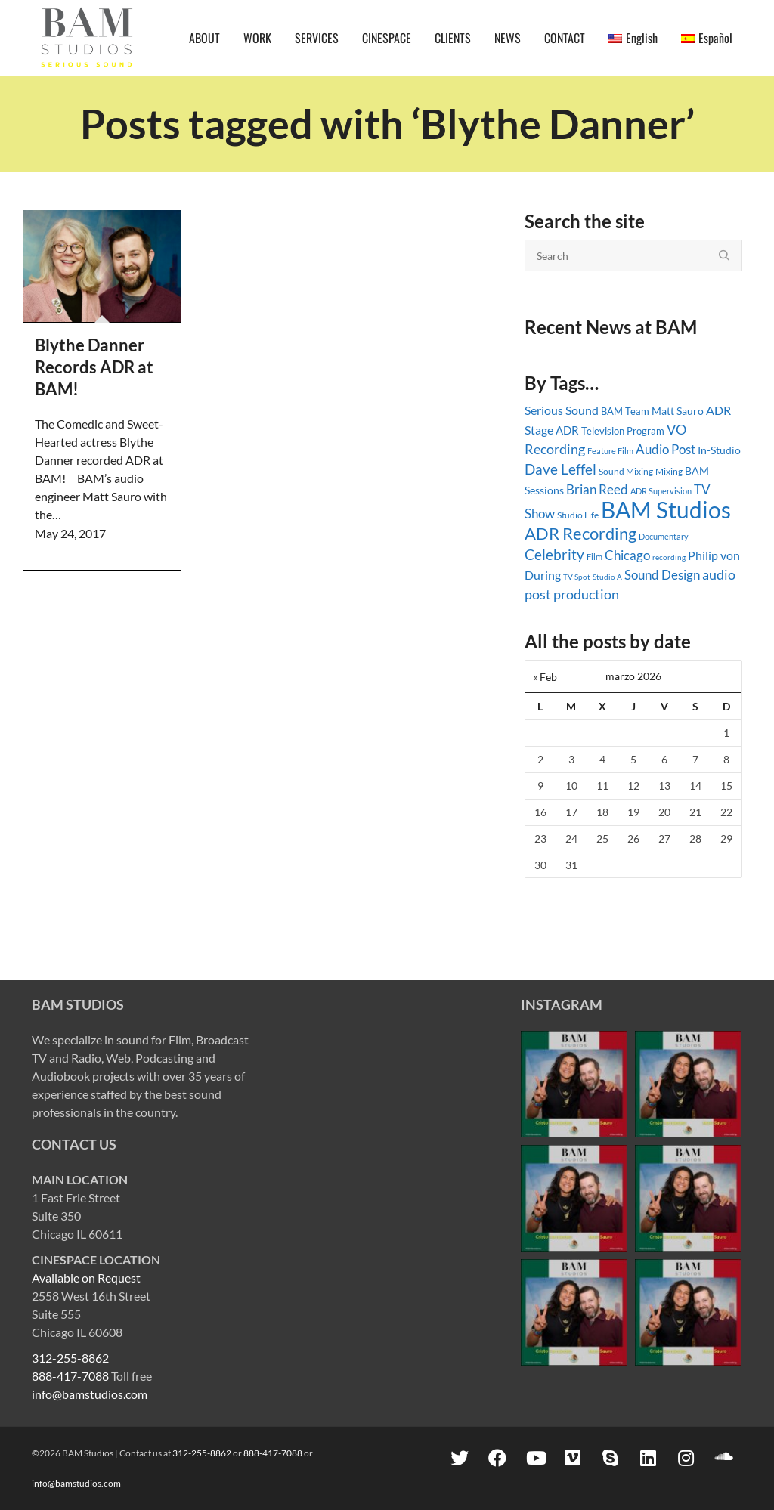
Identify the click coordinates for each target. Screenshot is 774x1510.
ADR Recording (580, 533)
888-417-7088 (70, 1376)
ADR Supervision (661, 491)
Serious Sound (562, 410)
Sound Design (662, 575)
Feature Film (610, 451)
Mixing (669, 471)
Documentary (664, 536)
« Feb (545, 676)
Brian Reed (597, 489)
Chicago (627, 555)
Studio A (607, 576)
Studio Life (578, 515)
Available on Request (86, 1277)
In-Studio (719, 450)
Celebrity (554, 554)
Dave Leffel (560, 469)
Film (594, 557)
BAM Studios (666, 509)
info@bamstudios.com (89, 1394)
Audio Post (665, 449)
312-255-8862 (70, 1358)
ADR (567, 430)
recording (669, 557)
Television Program (622, 431)
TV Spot (576, 576)
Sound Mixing (626, 471)
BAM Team (625, 411)
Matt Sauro (678, 410)
